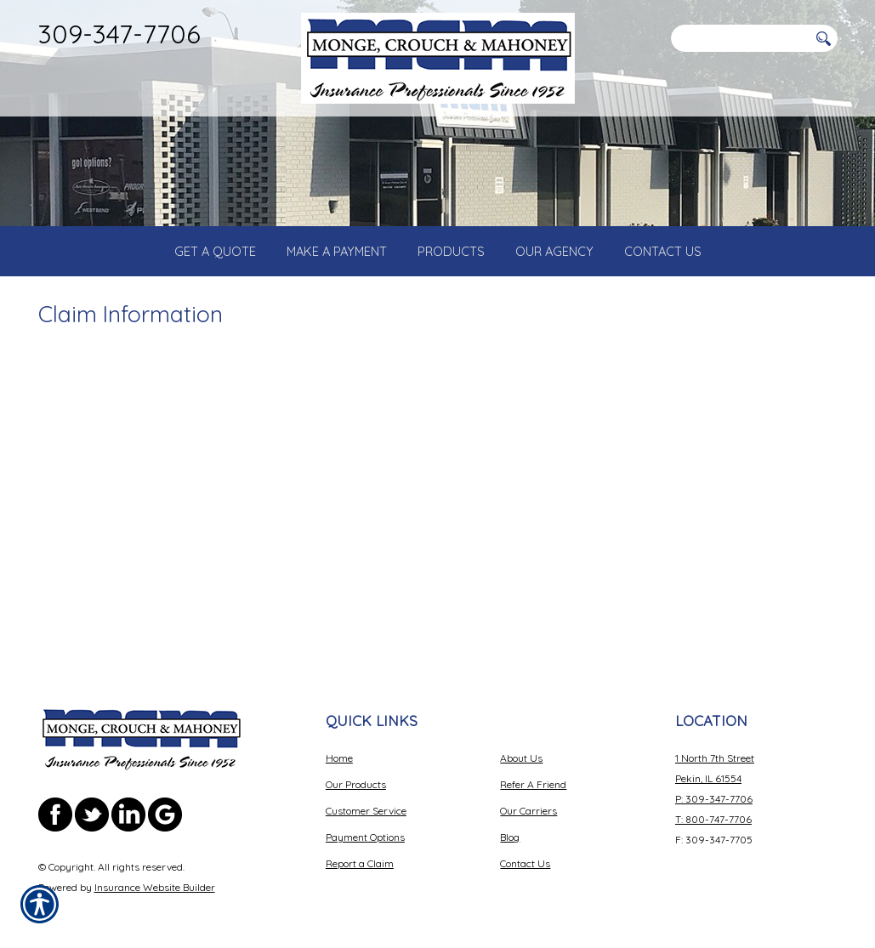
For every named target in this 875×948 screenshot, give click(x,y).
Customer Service (366, 797)
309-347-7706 (119, 33)
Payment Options (365, 823)
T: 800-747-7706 (713, 805)
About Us (521, 744)
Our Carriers (528, 797)
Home (339, 744)
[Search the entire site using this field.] (740, 38)
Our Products (356, 770)
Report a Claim (360, 849)
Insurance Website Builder (154, 873)
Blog (510, 823)
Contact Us (525, 849)
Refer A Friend (533, 770)
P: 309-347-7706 (714, 785)
